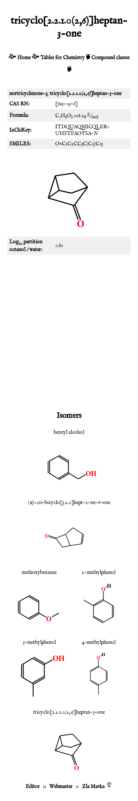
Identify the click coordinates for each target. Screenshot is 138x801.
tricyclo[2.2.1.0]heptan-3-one (69, 712)
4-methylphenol (99, 642)
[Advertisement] (69, 331)
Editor (32, 786)
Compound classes (110, 57)
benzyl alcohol (69, 432)
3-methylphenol (39, 642)
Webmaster (60, 786)
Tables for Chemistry (62, 57)
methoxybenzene (39, 572)
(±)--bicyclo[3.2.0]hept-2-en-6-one (69, 502)
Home (24, 57)
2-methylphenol (99, 572)
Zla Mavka (93, 786)
